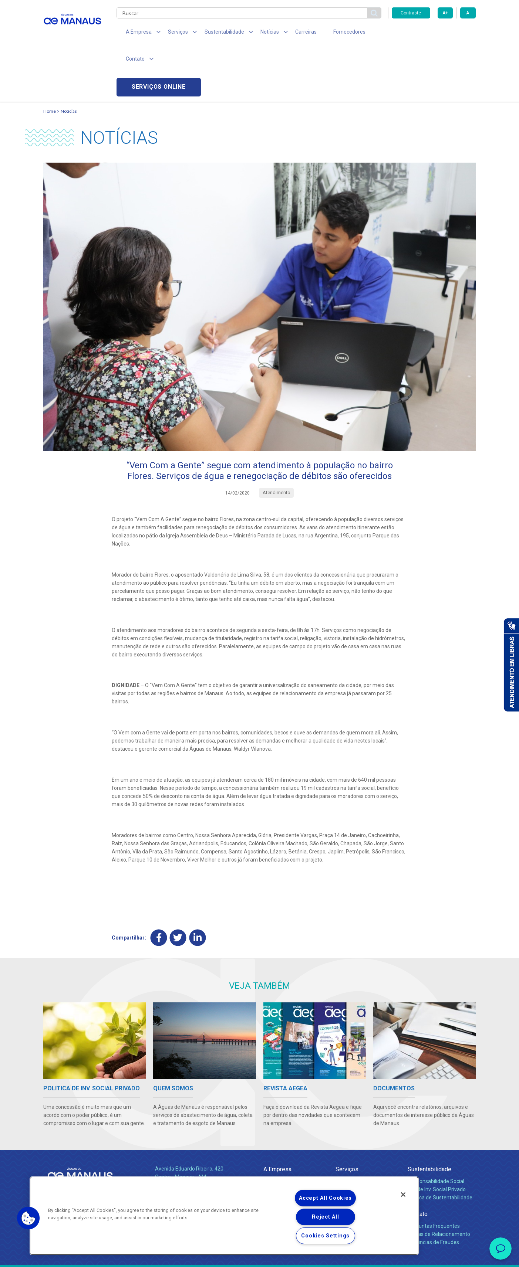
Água (342, 1128)
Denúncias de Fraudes (433, 1189)
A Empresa (277, 1115)
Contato (418, 1160)
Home (49, 57)
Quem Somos (279, 1128)
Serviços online (434, 33)
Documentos (350, 1152)
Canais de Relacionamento (439, 1180)
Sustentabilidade (429, 1115)
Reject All (325, 1217)
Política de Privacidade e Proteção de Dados (260, 1256)
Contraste (411, 13)
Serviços (347, 1115)
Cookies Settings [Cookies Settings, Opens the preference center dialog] (325, 1236)
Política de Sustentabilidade (440, 1144)
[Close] (403, 1194)
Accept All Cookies (325, 1198)
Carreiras (289, 33)
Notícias (69, 57)
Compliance (277, 1136)
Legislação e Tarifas (359, 1144)
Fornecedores (328, 33)
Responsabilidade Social (436, 1128)
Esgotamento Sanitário (363, 1136)
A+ (445, 13)
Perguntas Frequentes (434, 1172)
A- (468, 13)
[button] (28, 1218)
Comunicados (279, 1164)
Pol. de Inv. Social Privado (437, 1136)
